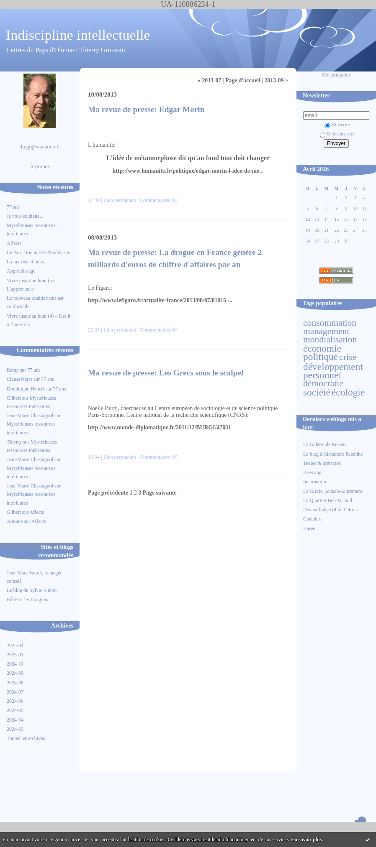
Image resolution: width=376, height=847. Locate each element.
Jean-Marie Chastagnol (30, 415)
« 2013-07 (209, 80)
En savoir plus (306, 839)
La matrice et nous (25, 262)
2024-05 (15, 710)
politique (320, 356)
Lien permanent (119, 200)
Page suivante (160, 493)
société (316, 392)
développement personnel (333, 370)
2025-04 (15, 645)
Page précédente (108, 493)
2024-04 (15, 720)
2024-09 (15, 673)
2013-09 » (276, 80)
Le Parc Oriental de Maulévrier (39, 252)
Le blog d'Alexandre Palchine (333, 454)
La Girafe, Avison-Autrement (332, 491)
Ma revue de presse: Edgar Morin (146, 109)
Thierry (14, 442)
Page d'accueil (242, 80)
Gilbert (14, 398)
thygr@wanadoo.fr (39, 147)
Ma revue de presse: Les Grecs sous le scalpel (165, 372)
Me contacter (336, 75)
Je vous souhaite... (25, 216)
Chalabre (312, 519)
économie (322, 348)
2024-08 (15, 683)
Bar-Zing (312, 472)
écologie (348, 392)
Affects (14, 243)
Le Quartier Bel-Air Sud (327, 500)
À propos (40, 166)
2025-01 (15, 655)
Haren (309, 528)
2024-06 (15, 701)
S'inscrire (337, 125)
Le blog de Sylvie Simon (32, 590)
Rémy (13, 370)
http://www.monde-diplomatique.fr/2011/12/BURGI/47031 (159, 427)
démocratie (323, 383)
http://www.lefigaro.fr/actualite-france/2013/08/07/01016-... (160, 300)
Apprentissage (21, 271)
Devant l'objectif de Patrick (330, 510)
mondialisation (330, 339)
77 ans (13, 207)
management (326, 331)
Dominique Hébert (25, 389)
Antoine (15, 521)
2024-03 (15, 729)
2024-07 (15, 692)
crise (347, 357)
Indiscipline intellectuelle (78, 35)
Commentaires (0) (159, 200)
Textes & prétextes (322, 463)
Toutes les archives (26, 738)
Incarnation (314, 482)
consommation (329, 323)
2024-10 (15, 664)
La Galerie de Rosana (325, 444)
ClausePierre (19, 379)
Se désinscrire (337, 134)
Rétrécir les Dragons (27, 599)
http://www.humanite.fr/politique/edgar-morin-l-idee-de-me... (188, 171)
